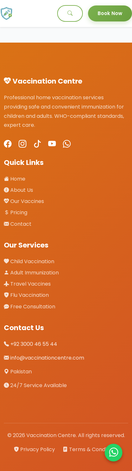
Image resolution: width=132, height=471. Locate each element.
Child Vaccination (29, 261)
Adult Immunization (31, 272)
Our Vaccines (24, 201)
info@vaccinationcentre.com (47, 357)
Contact (17, 224)
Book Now (110, 13)
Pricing (15, 212)
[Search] (70, 13)
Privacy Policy (35, 449)
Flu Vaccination (26, 295)
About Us (18, 190)
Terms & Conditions (91, 449)
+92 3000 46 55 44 (33, 344)
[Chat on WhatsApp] (113, 452)
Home (14, 179)
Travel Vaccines (27, 284)
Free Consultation (29, 306)
